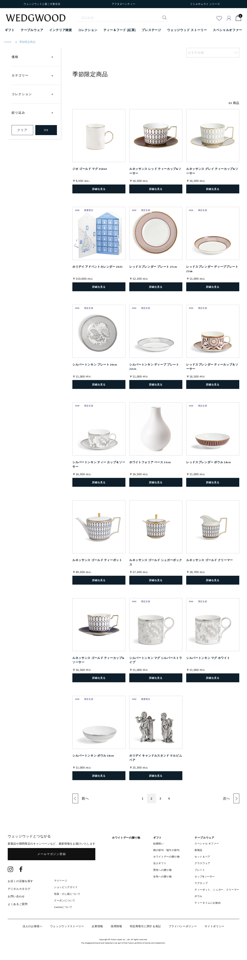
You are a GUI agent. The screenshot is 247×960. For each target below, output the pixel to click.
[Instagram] (10, 870)
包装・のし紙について (67, 894)
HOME (8, 42)
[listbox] (212, 53)
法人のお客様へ (32, 926)
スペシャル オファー (207, 843)
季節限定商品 (27, 42)
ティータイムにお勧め (208, 902)
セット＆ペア (202, 856)
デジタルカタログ (19, 889)
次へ (226, 798)
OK (46, 130)
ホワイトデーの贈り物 (166, 856)
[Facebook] (21, 870)
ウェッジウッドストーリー (67, 926)
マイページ (60, 880)
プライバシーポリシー (183, 926)
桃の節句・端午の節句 (166, 850)
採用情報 (116, 926)
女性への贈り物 (162, 876)
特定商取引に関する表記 (145, 926)
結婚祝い (158, 843)
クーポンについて (64, 900)
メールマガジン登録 (51, 854)
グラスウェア (202, 863)
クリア (22, 130)
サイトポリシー (214, 926)
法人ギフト (159, 863)
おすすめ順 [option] (196, 53)
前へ (85, 798)
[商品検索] (123, 18)
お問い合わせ (16, 896)
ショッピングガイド (66, 887)
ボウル (198, 896)
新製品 (198, 850)
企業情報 (97, 926)
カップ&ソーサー (205, 876)
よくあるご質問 (18, 904)
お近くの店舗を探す (20, 881)
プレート (200, 870)
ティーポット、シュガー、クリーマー (217, 889)
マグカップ (201, 883)
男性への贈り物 (162, 870)
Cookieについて (63, 907)
